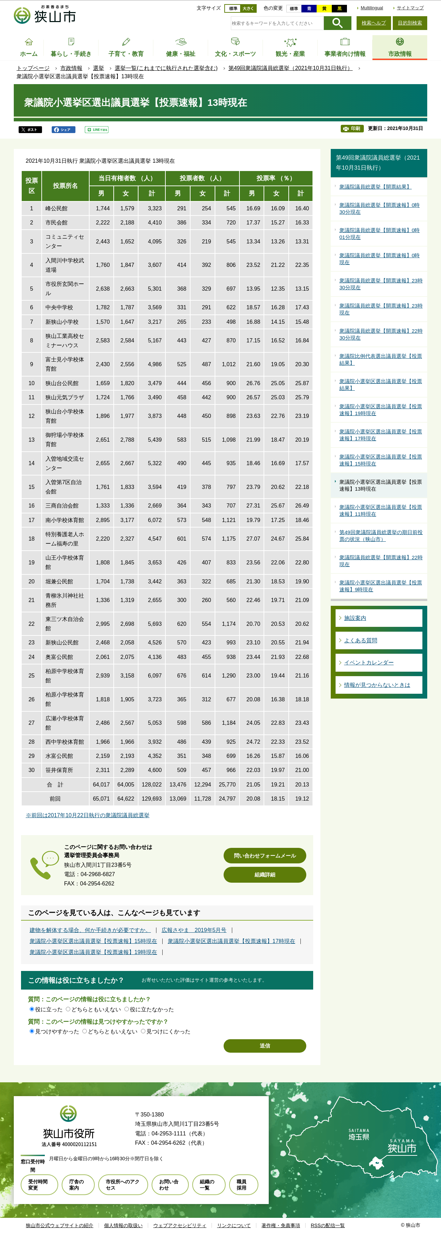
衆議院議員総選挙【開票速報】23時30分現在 (381, 284)
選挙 (98, 68)
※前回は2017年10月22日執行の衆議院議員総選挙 (88, 815)
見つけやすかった (57, 1031)
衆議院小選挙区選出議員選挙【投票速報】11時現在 (380, 510)
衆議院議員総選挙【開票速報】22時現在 (381, 560)
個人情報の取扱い (123, 1225)
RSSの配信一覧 (328, 1225)
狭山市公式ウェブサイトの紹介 (59, 1225)
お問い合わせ (168, 1185)
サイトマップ (410, 7)
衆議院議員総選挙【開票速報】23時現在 (381, 309)
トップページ (33, 68)
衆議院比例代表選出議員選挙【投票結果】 (380, 359)
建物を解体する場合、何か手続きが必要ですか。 (90, 930)
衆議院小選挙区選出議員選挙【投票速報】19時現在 (93, 952)
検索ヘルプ (374, 23)
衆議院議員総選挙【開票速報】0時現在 (379, 258)
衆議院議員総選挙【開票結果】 (375, 187)
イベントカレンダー (369, 662)
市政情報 (71, 68)
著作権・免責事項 (280, 1225)
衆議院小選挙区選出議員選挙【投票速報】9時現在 (380, 586)
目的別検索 (410, 23)
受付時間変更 (38, 1185)
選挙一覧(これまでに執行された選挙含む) (166, 68)
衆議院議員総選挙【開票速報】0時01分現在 (379, 233)
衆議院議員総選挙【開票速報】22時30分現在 (381, 334)
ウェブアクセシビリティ (179, 1225)
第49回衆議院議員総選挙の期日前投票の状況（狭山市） (381, 535)
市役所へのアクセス (123, 1185)
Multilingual (372, 7)
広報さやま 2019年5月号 (194, 930)
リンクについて (234, 1225)
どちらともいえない (96, 1009)
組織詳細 (265, 875)
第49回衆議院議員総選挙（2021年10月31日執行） (290, 68)
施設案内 (355, 618)
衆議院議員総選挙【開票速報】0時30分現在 (379, 208)
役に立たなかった (152, 1009)
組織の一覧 (207, 1185)
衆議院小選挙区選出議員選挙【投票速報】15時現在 (93, 941)
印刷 (355, 128)
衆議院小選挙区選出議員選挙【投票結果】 (380, 384)
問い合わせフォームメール (265, 856)
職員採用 (241, 1185)
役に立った (49, 1009)
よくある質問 (360, 640)
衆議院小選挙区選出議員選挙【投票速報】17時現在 (231, 941)
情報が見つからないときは (377, 685)
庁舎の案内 (76, 1185)
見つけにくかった (168, 1031)
